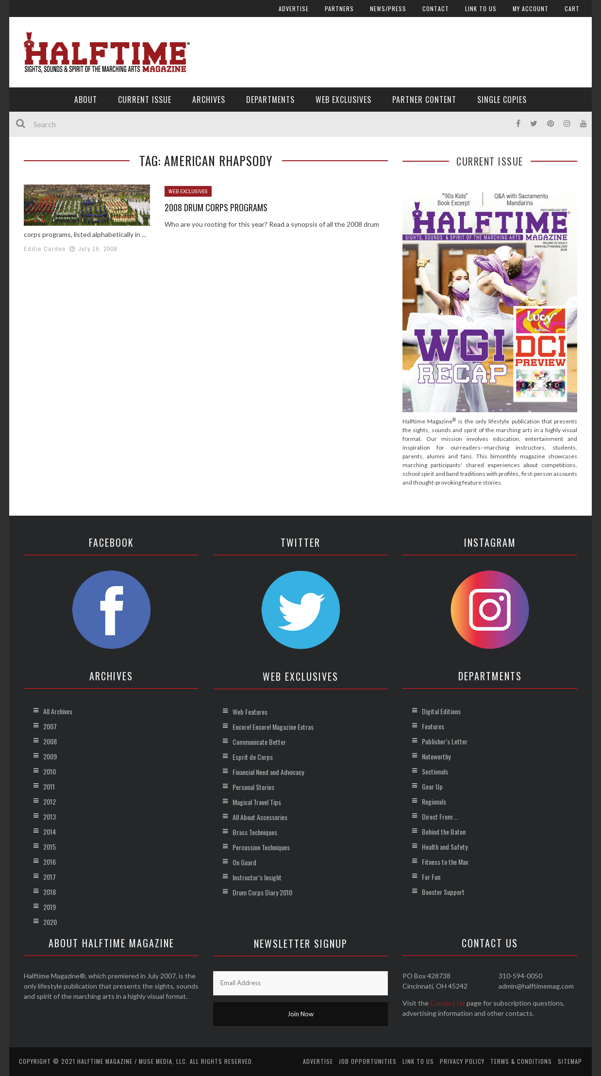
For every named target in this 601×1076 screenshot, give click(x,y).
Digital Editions (441, 711)
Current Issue (144, 99)
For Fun (431, 877)
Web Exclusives (343, 99)
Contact (435, 8)
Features (433, 726)
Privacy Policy (462, 1061)
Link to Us (481, 8)
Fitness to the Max (445, 862)
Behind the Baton (444, 831)
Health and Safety (444, 846)
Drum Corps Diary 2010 (262, 892)
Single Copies (502, 99)
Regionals (434, 801)
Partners (339, 8)
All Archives (57, 711)
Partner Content (424, 99)
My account (531, 8)
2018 (49, 892)
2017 (49, 877)
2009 (50, 756)
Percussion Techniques (261, 847)
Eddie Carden (45, 249)
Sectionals (435, 771)
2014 (49, 831)
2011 (49, 786)
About (85, 99)
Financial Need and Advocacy (268, 772)
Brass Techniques (255, 832)
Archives (208, 99)
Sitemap (570, 1061)
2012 (49, 801)
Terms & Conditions (521, 1061)
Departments (270, 99)
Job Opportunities (368, 1061)
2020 (50, 922)
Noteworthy (436, 756)
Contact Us (447, 1003)
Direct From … (440, 816)
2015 (49, 846)
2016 (49, 862)
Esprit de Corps (253, 757)
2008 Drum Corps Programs (216, 207)
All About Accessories (260, 817)
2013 (49, 816)
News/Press (388, 8)
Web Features (250, 711)
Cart (572, 8)
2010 (49, 771)
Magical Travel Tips (257, 802)
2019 (49, 907)
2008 (50, 741)
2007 (50, 726)
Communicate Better (259, 742)
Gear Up (432, 786)
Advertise (294, 8)
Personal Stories (253, 787)
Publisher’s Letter (444, 741)
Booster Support (443, 892)
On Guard (244, 862)
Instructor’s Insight (257, 877)
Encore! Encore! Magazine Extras (273, 727)
